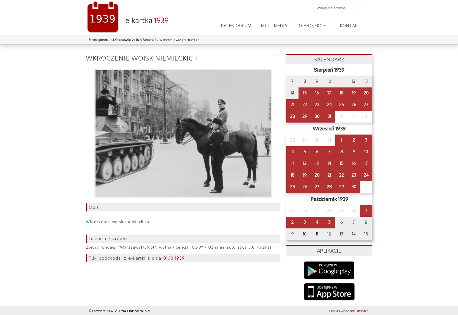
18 (342, 93)
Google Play (329, 270)
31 (329, 116)
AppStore (329, 292)
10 (366, 151)
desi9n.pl (363, 311)
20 (366, 93)
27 (366, 104)
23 (317, 104)
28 (292, 116)
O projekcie (312, 25)
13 (317, 163)
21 (292, 104)
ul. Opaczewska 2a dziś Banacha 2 (134, 40)
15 (305, 93)
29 (304, 116)
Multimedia (274, 25)
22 (304, 104)
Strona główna (98, 40)
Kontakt (350, 25)
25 (341, 104)
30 (317, 116)
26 (353, 104)
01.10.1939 (174, 258)
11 (292, 163)
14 (329, 163)
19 (354, 93)
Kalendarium (236, 25)
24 (329, 104)
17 (329, 93)
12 (304, 163)
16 (317, 93)
